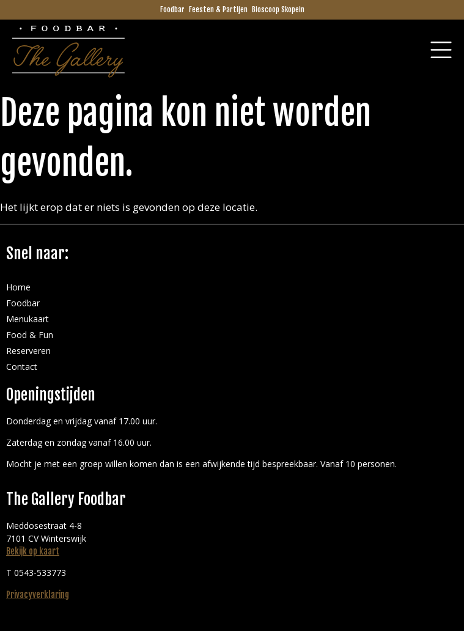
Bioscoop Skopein (278, 9)
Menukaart (27, 319)
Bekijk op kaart (32, 551)
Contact (21, 366)
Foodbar (172, 9)
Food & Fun (29, 335)
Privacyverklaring (37, 594)
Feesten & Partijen (218, 9)
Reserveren (28, 350)
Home (18, 287)
